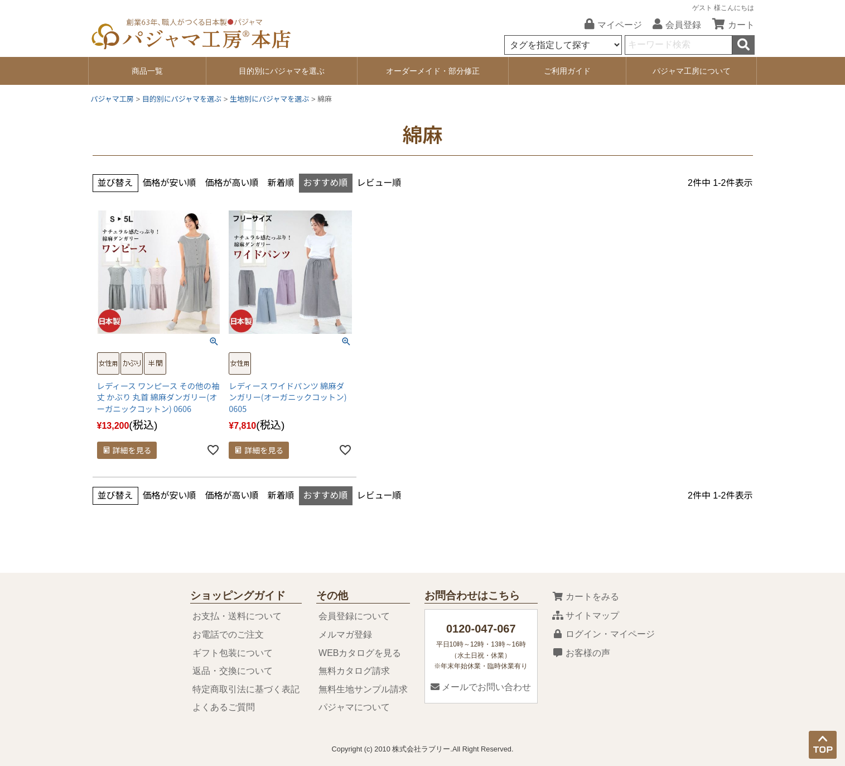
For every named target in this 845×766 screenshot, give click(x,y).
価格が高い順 (232, 183)
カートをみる (585, 596)
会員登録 (672, 25)
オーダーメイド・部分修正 (433, 70)
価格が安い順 (169, 183)
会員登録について (354, 616)
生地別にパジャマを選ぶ (269, 99)
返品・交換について (232, 671)
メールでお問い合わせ (481, 687)
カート (729, 25)
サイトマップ (585, 615)
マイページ (609, 25)
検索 (743, 45)
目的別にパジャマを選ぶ (282, 70)
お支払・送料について (237, 616)
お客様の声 (581, 653)
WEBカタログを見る (359, 653)
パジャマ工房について (692, 70)
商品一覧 (147, 70)
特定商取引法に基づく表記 (246, 689)
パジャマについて (354, 707)
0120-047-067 (481, 629)
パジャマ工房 (112, 99)
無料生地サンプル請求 (363, 689)
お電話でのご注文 (228, 634)
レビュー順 (379, 183)
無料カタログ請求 (354, 671)
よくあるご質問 (223, 707)
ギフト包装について (232, 653)
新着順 (281, 183)
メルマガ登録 (345, 634)
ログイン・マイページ (603, 634)
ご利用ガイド (567, 70)
